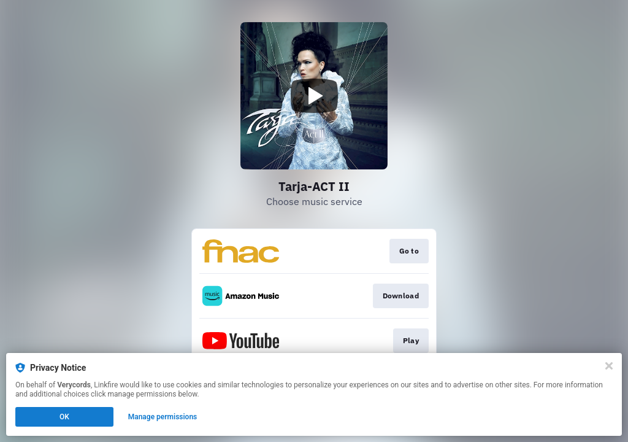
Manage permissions (162, 417)
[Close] (609, 366)
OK (64, 417)
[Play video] (314, 96)
